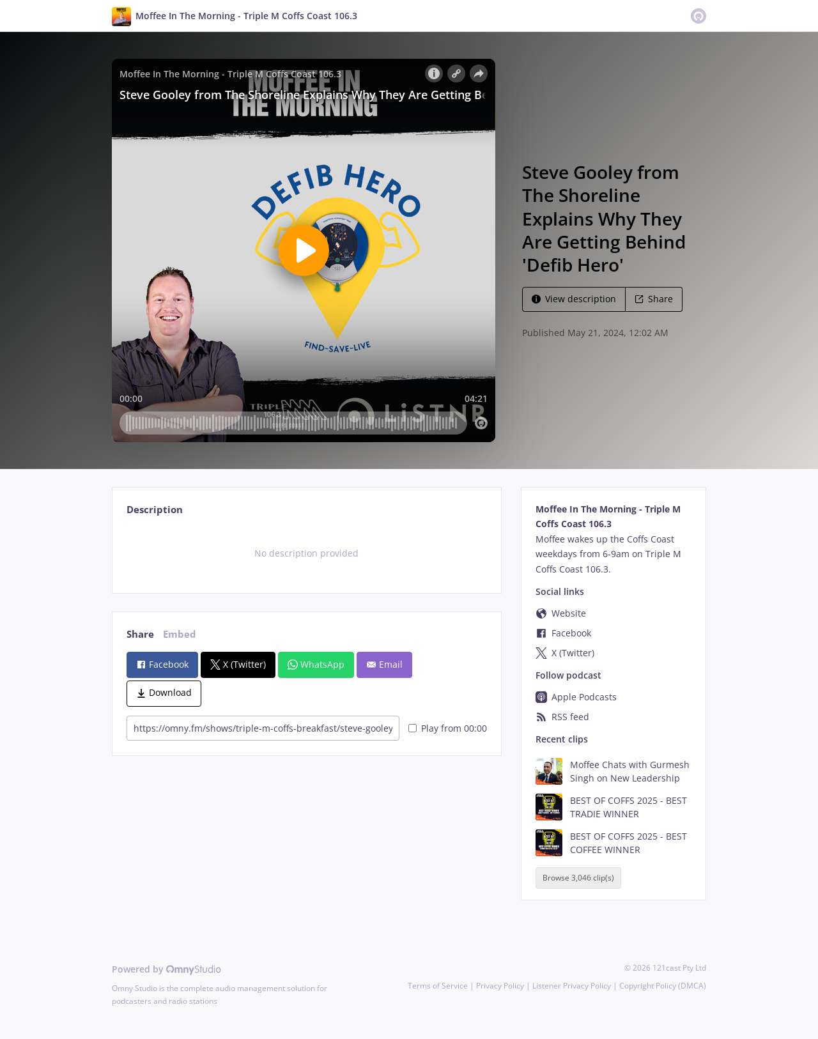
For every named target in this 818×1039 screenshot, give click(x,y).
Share (654, 299)
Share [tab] (140, 634)
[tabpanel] (306, 553)
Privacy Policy (500, 985)
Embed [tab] (179, 634)
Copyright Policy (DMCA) (662, 985)
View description (574, 299)
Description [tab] (155, 509)
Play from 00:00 (447, 728)
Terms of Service (438, 985)
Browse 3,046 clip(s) (578, 878)
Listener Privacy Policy (571, 985)
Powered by (166, 969)
